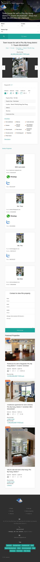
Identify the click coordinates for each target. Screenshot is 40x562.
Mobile (8, 310)
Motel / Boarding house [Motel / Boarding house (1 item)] (10, 548)
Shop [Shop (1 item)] (34, 548)
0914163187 (13, 172)
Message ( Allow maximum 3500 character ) (15, 316)
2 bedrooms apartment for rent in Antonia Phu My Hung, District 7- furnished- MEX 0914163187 (20, 407)
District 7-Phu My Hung (28, 48)
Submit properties (29, 511)
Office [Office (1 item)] (19, 548)
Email (8, 304)
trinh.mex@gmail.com (14, 282)
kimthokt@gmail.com (14, 248)
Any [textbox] (2, 25)
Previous (3, 67)
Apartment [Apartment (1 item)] (9, 545)
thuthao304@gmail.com (14, 209)
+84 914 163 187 (6, 2)
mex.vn (7, 557)
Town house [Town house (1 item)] (19, 550)
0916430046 (13, 211)
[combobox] (10, 26)
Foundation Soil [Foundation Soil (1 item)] (25, 545)
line (10, 3)
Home (7, 48)
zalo (8, 3)
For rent (11, 511)
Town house (18, 48)
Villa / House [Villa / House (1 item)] (27, 550)
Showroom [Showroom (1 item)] (12, 550)
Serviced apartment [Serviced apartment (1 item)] (26, 548)
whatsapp (4, 3)
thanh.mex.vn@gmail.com (15, 170)
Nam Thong (20, 49)
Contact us (29, 513)
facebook (13, 3)
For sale (12, 48)
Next (36, 67)
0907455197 (13, 251)
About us (12, 513)
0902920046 (13, 284)
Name (8, 298)
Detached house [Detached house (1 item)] (16, 545)
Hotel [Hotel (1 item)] (32, 545)
